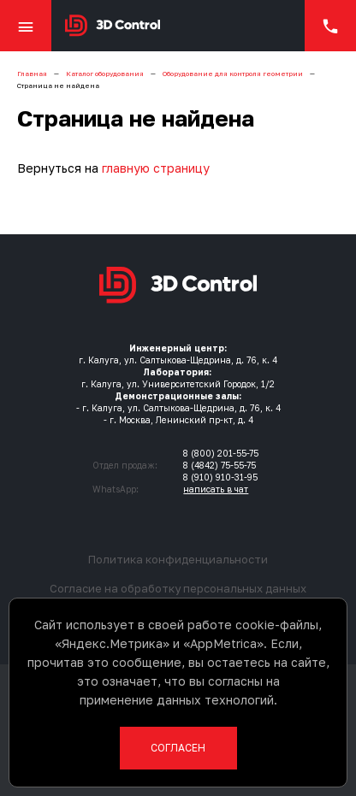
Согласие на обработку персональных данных (178, 588)
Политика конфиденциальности (178, 559)
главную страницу (156, 168)
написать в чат (215, 489)
